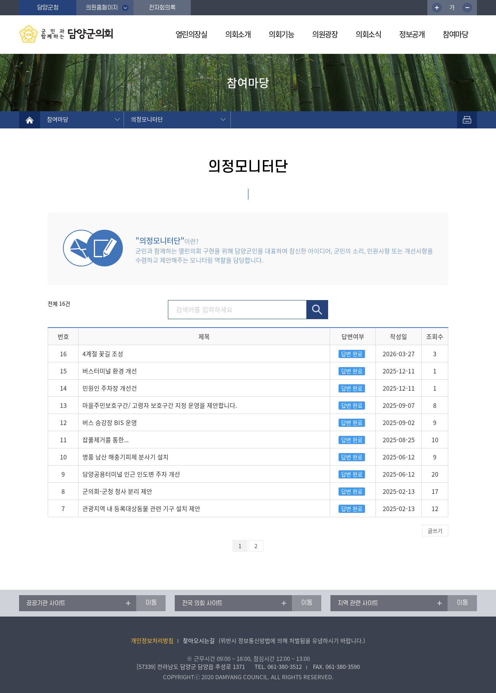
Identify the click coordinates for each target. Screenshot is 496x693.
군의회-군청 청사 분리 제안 (117, 491)
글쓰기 (435, 530)
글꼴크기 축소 (467, 7)
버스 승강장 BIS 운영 (109, 422)
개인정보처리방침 (152, 640)
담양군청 (47, 7)
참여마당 (57, 119)
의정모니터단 (147, 119)
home (29, 119)
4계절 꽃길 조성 (102, 353)
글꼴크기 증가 (436, 7)
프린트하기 (467, 119)
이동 (151, 602)
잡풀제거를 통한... (105, 439)
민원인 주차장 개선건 (109, 388)
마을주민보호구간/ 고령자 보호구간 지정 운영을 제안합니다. (159, 405)
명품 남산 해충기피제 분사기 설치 (125, 456)
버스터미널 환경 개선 (109, 370)
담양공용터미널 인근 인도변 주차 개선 (131, 474)
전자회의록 (162, 7)
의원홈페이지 (102, 7)
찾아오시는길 (199, 640)
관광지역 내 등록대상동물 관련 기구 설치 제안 (141, 508)
